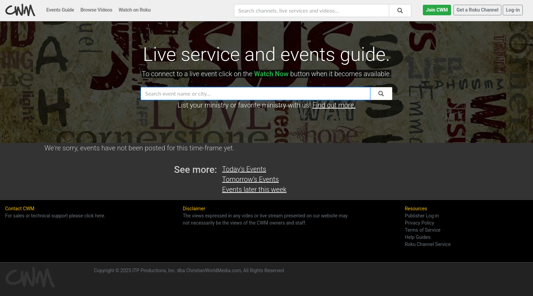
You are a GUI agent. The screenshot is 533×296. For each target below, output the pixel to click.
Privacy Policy (419, 223)
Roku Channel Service (428, 244)
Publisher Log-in (422, 215)
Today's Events (244, 169)
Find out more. (334, 105)
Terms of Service (423, 230)
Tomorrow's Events (250, 179)
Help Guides (417, 237)
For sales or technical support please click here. (55, 215)
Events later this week (254, 189)
